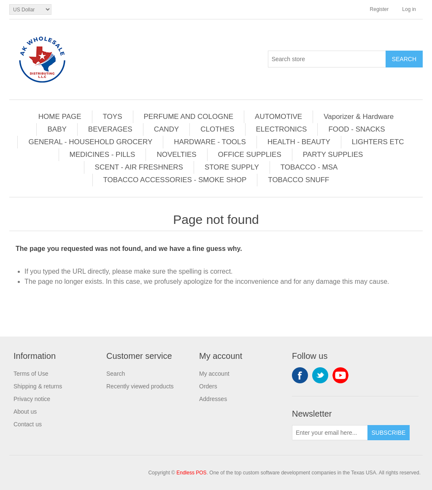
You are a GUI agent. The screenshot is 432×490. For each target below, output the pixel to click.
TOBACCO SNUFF (298, 180)
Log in (409, 9)
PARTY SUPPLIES (333, 155)
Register (379, 9)
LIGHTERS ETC (378, 142)
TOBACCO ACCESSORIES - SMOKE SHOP (175, 180)
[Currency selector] (30, 9)
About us (25, 411)
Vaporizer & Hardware (359, 117)
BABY (56, 129)
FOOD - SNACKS (356, 129)
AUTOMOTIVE (278, 117)
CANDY (166, 129)
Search (115, 373)
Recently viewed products (140, 386)
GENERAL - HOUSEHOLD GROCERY (90, 142)
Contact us (28, 424)
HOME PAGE (59, 117)
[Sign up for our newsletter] (330, 432)
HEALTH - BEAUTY (298, 142)
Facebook (300, 375)
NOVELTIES (176, 155)
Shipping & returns (38, 386)
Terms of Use (31, 373)
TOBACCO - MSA (309, 167)
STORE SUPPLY (232, 167)
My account (214, 373)
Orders (208, 386)
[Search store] (327, 59)
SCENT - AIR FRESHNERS (139, 167)
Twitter (320, 375)
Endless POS (191, 473)
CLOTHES (217, 129)
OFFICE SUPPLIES (249, 155)
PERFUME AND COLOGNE (189, 117)
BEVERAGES (110, 129)
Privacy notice (32, 399)
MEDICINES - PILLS (102, 155)
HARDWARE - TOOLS (210, 142)
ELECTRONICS (281, 129)
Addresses (213, 399)
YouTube (340, 375)
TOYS (112, 117)
